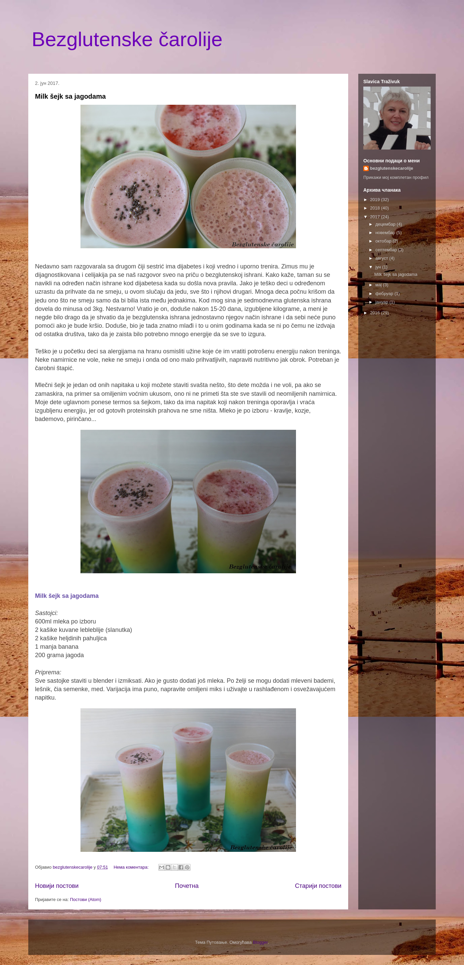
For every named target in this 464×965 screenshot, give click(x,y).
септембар (386, 249)
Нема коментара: (131, 867)
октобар (384, 241)
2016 (375, 312)
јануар (382, 301)
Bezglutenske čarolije (127, 39)
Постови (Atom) (85, 899)
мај (379, 284)
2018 (375, 208)
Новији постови (56, 885)
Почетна (187, 885)
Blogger (260, 942)
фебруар (385, 293)
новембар (385, 232)
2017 (375, 216)
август (382, 258)
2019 (375, 199)
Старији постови (318, 885)
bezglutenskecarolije (391, 168)
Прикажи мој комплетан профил (396, 177)
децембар (386, 224)
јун (378, 266)
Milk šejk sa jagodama (70, 96)
